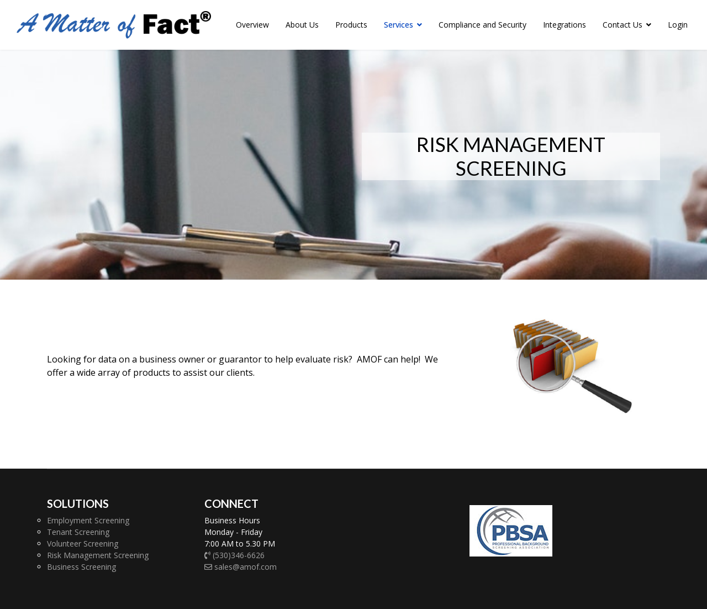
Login (678, 24)
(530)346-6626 (234, 555)
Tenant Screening (78, 532)
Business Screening (81, 566)
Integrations (564, 24)
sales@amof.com (240, 566)
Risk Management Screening (98, 555)
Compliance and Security (482, 24)
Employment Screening (88, 520)
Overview (252, 24)
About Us (302, 24)
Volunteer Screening (82, 543)
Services (398, 24)
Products (351, 24)
